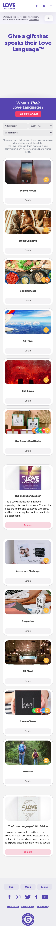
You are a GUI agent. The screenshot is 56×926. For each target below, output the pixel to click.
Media (28, 887)
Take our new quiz (28, 113)
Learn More (34, 19)
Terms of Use (13, 906)
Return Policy (43, 906)
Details (28, 200)
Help (11, 887)
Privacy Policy (27, 906)
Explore (28, 525)
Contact (44, 887)
